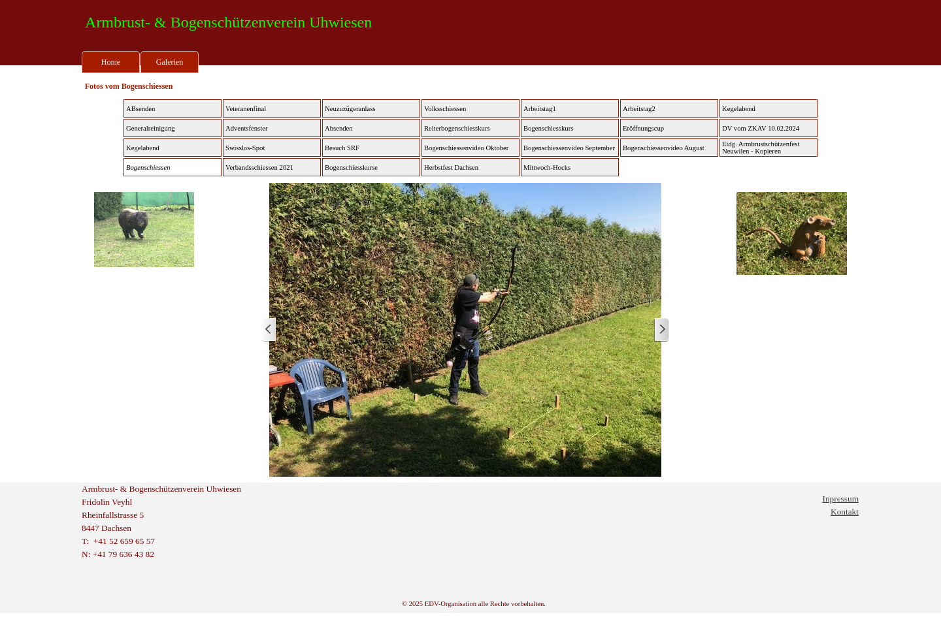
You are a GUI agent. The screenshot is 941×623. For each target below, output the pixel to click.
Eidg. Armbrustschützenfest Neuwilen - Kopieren (760, 147)
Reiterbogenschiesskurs (457, 128)
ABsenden (140, 108)
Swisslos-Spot (245, 148)
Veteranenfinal (245, 108)
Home (110, 62)
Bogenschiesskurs (548, 128)
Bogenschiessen (148, 167)
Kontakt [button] (845, 512)
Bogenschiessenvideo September (569, 148)
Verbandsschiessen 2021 (259, 167)
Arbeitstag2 (639, 108)
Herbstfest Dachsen (451, 167)
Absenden (339, 128)
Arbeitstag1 (539, 108)
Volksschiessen (445, 108)
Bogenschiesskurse (351, 167)
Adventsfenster (246, 128)
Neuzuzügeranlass (350, 108)
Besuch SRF (342, 148)
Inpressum (840, 498)
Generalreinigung (150, 128)
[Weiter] (661, 330)
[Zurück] (269, 330)
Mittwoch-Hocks (546, 167)
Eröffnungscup (643, 128)
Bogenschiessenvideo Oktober (466, 148)
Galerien (169, 62)
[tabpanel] (176, 522)
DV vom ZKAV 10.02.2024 (760, 128)
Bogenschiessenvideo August (663, 148)
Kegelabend (738, 108)
